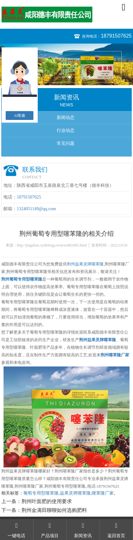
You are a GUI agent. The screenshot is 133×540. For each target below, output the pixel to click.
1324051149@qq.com (36, 208)
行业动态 (65, 130)
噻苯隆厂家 (103, 493)
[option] (66, 64)
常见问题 (65, 143)
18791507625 (116, 36)
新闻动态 (65, 117)
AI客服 (20, 115)
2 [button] (69, 77)
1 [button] (63, 77)
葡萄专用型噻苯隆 (41, 493)
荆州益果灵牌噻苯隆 (85, 264)
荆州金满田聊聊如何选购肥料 (54, 510)
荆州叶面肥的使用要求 (46, 501)
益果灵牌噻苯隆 (75, 493)
